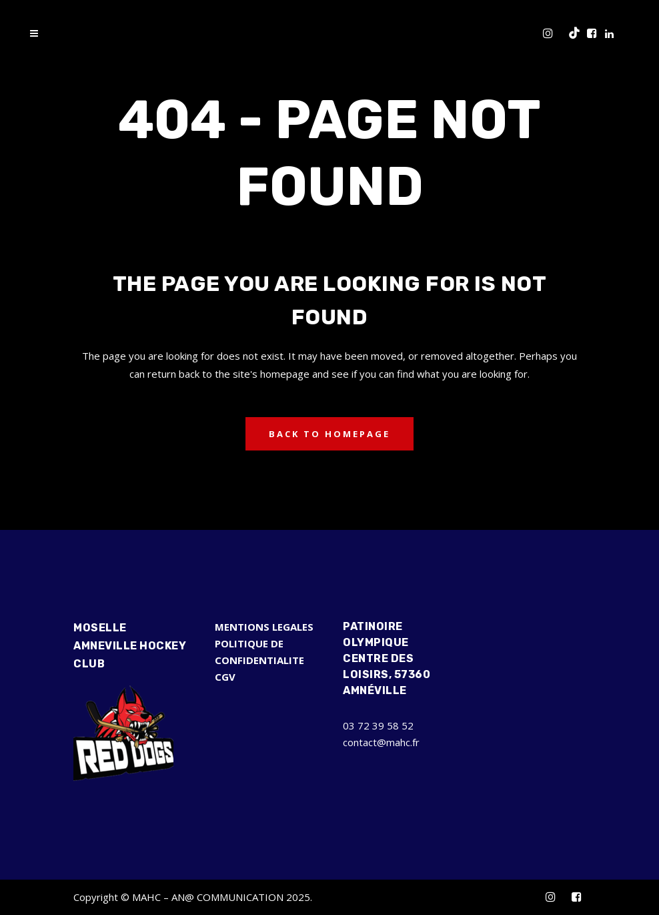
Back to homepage (329, 434)
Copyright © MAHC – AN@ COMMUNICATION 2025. (192, 897)
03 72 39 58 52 (378, 725)
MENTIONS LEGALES (264, 626)
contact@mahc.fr (381, 742)
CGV (225, 676)
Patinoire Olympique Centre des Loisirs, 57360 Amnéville (386, 658)
